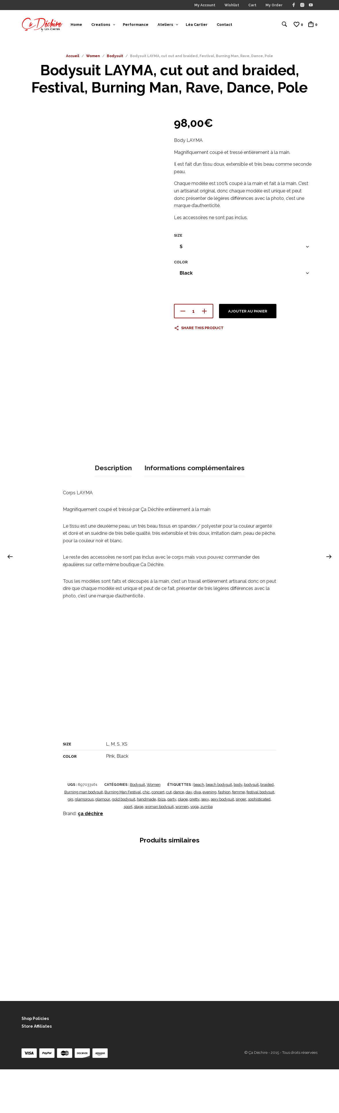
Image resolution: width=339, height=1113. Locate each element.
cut (169, 836)
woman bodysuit (159, 850)
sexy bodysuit (222, 843)
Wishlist (231, 5)
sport (128, 850)
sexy (205, 843)
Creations (100, 25)
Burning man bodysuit (83, 836)
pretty (194, 843)
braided (267, 828)
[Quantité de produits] (193, 313)
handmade (146, 843)
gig (70, 843)
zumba (206, 850)
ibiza (162, 843)
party (171, 843)
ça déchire (90, 857)
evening (209, 836)
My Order (274, 5)
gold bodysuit (123, 843)
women (182, 850)
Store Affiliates (37, 1070)
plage (183, 843)
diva (197, 836)
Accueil (72, 59)
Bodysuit (115, 59)
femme (238, 836)
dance (178, 836)
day (189, 836)
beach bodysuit (219, 828)
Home (76, 25)
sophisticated (259, 843)
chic (146, 836)
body (238, 828)
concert (158, 836)
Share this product (202, 330)
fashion (224, 836)
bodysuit (251, 828)
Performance (135, 25)
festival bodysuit (260, 836)
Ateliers (165, 25)
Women (93, 59)
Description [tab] (113, 512)
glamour (102, 843)
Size (178, 238)
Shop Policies (35, 1062)
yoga (194, 850)
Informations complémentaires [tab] (194, 512)
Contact (224, 25)
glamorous (84, 843)
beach (198, 828)
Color (181, 264)
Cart (252, 5)
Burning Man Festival (122, 836)
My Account (204, 5)
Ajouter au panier (247, 314)
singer (241, 843)
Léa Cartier (197, 25)
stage (138, 850)
